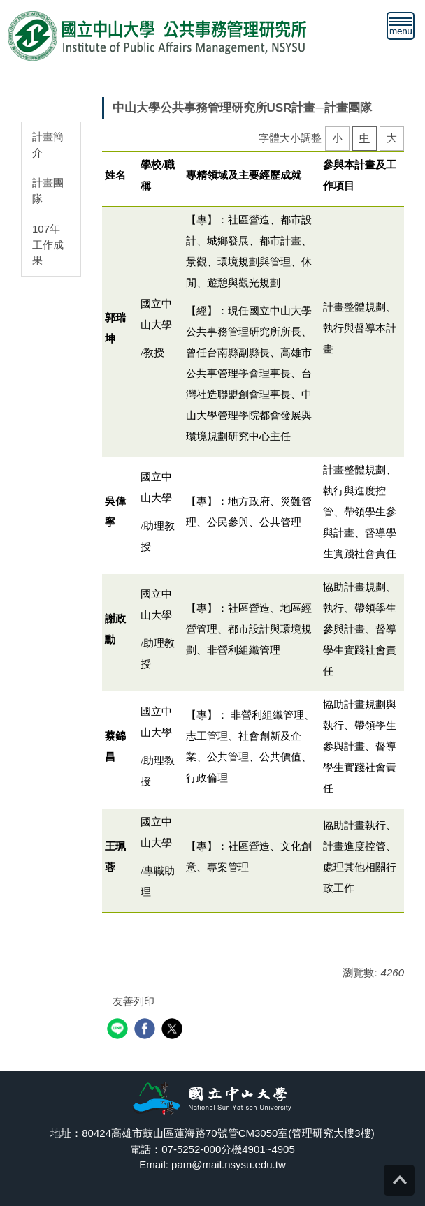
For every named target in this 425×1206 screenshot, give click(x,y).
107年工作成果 (48, 244)
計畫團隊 (48, 191)
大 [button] (392, 138)
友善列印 (133, 1001)
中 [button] (364, 138)
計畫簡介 (48, 145)
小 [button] (337, 138)
